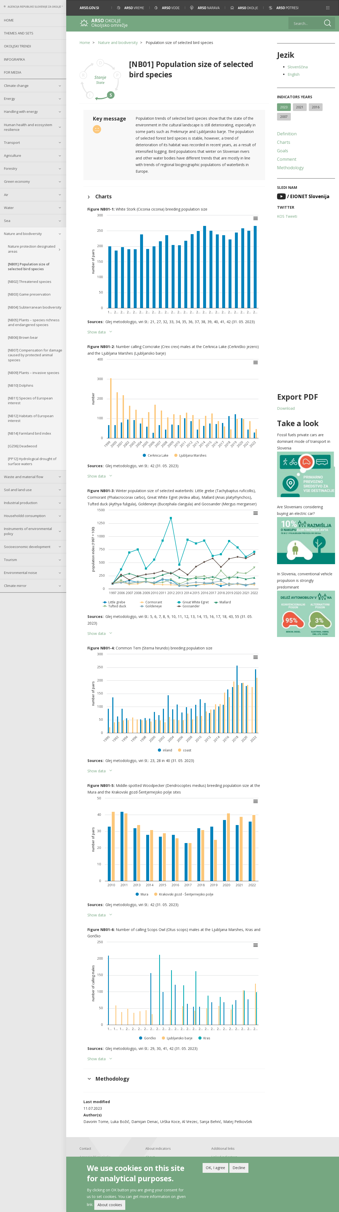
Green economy (17, 181)
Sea (7, 220)
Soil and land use (18, 489)
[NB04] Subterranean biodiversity (34, 307)
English (294, 74)
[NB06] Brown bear (23, 337)
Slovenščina (298, 66)
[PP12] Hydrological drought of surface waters (32, 461)
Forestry (10, 168)
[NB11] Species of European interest (30, 400)
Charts (283, 142)
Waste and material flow (23, 476)
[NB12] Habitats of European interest (30, 418)
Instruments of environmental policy (28, 531)
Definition (287, 134)
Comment (286, 159)
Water (9, 207)
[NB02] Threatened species (29, 281)
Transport (12, 142)
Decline (239, 1167)
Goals (282, 151)
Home (9, 20)
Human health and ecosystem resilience (28, 127)
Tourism (10, 559)
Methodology (290, 168)
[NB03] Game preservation (29, 294)
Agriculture (12, 155)
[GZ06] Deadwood (22, 446)
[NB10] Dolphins (20, 385)
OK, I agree (215, 1167)
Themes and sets (18, 33)
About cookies (109, 1204)
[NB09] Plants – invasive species (33, 372)
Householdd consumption (25, 515)
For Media (12, 72)
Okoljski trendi (17, 46)
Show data (96, 332)
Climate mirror (15, 585)
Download (286, 408)
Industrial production (20, 502)
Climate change (16, 85)
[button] (328, 7)
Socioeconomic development (27, 546)
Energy (9, 98)
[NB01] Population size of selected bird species (29, 266)
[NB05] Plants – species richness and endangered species (34, 322)
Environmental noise (20, 572)
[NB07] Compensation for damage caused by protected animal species (35, 355)
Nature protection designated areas (31, 248)
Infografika (14, 59)
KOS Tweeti (287, 216)
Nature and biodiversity (23, 233)
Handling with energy (21, 111)
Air (6, 194)
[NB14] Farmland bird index (29, 433)
